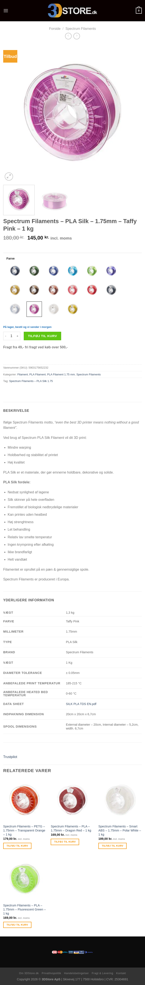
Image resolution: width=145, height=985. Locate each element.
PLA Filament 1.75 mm (61, 374)
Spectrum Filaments (80, 28)
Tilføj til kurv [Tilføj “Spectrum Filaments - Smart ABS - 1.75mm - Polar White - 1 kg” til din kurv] (112, 845)
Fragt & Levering (102, 973)
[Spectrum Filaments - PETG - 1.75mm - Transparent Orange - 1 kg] (25, 800)
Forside (55, 28)
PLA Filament (37, 374)
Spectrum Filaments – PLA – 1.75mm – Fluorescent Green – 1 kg (24, 909)
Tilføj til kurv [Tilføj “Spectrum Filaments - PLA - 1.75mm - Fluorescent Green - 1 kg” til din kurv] (17, 924)
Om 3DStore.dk (29, 973)
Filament (22, 374)
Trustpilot (10, 757)
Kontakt (121, 973)
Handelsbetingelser (76, 973)
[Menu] (5, 10)
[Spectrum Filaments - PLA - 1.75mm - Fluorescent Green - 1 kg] (25, 879)
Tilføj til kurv (42, 336)
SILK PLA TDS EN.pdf (81, 704)
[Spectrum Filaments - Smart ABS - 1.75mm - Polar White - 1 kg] (120, 800)
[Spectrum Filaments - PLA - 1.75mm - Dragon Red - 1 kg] (72, 800)
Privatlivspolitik (51, 973)
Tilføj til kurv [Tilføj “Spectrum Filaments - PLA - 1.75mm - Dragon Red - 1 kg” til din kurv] (65, 841)
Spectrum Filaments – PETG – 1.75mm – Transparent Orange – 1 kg (24, 830)
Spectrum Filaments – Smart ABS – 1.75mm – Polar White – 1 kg (119, 830)
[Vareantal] (11, 336)
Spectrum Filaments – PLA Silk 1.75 (31, 381)
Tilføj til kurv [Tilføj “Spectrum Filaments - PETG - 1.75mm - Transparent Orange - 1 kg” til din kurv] (17, 845)
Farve (10, 258)
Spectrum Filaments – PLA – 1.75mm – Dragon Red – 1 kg (71, 828)
